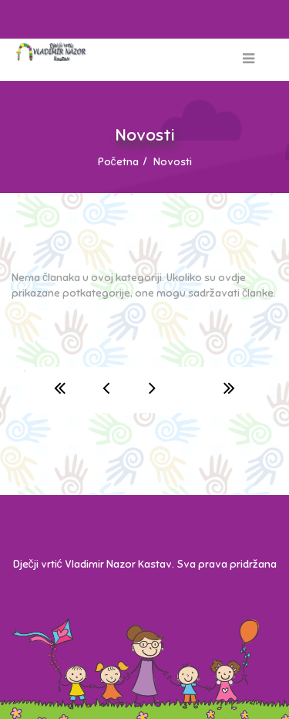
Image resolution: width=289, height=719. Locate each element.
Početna (118, 161)
